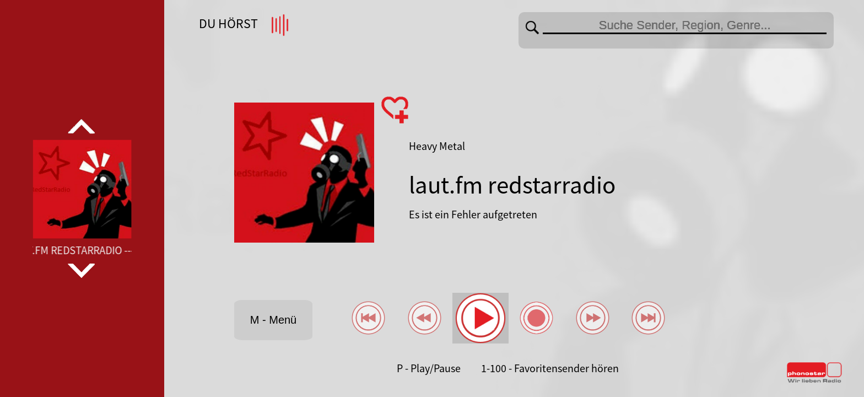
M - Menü (273, 320)
